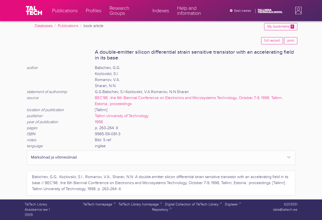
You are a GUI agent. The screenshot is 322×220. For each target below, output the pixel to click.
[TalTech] (34, 10)
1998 (99, 122)
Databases (44, 26)
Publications (68, 26)
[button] (297, 10)
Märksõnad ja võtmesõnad (54, 157)
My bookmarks (280, 27)
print (290, 41)
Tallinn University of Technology (122, 116)
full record (272, 41)
